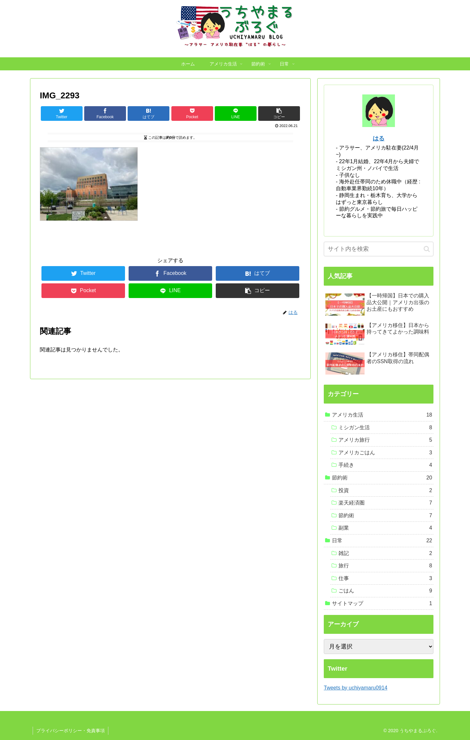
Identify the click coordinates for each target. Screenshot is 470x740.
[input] (378, 249)
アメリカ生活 (382, 415)
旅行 (385, 566)
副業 (385, 528)
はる (378, 138)
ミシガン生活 (385, 428)
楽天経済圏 (385, 503)
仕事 (385, 578)
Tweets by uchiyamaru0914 (355, 687)
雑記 (385, 553)
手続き (385, 465)
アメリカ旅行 (385, 440)
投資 (385, 490)
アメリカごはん (385, 453)
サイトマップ (382, 603)
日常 (382, 541)
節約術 (382, 478)
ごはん (385, 591)
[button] (426, 249)
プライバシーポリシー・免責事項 (70, 730)
